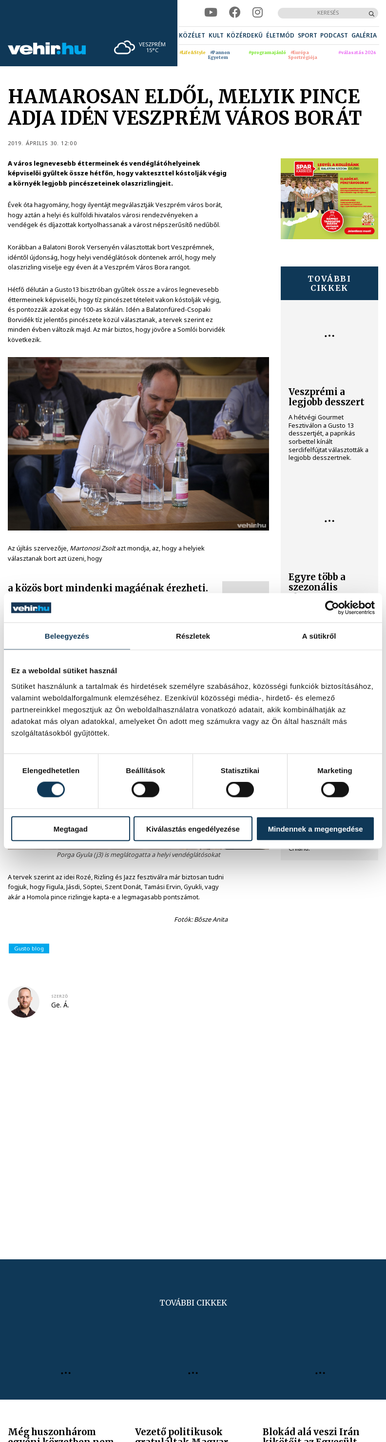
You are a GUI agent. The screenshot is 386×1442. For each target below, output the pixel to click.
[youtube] (210, 12)
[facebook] (235, 12)
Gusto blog (29, 948)
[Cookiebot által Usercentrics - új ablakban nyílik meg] (332, 608)
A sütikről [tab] (319, 636)
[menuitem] (192, 35)
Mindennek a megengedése (315, 828)
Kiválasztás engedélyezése (193, 828)
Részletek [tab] (193, 636)
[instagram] (257, 12)
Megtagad (71, 828)
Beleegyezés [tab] (67, 636)
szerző (59, 996)
